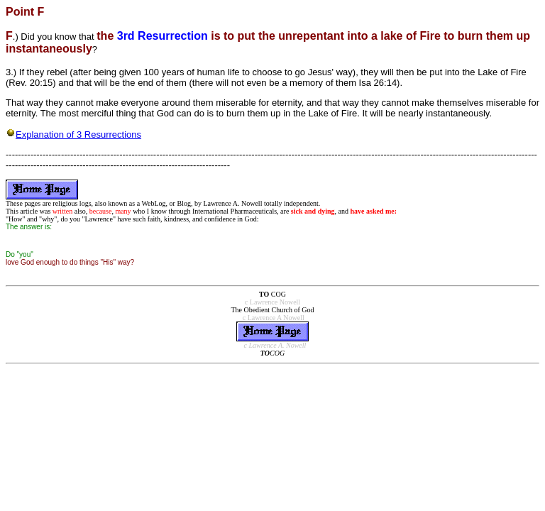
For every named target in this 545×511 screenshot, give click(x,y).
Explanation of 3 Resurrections (78, 134)
